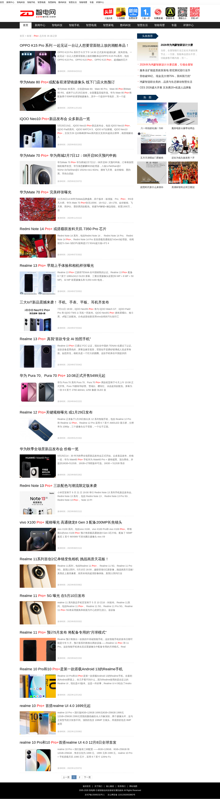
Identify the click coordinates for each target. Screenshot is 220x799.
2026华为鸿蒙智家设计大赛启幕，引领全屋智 (166, 64)
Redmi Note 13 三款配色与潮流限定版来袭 (58, 486)
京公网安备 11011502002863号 (121, 795)
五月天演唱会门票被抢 (151, 157)
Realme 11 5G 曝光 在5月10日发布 (52, 596)
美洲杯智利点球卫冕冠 (183, 187)
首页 (2, 2)
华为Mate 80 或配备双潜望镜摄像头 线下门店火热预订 (67, 82)
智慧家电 (52, 2)
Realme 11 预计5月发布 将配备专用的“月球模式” (63, 632)
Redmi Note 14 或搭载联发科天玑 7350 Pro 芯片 (63, 229)
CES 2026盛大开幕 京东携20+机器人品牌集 (165, 87)
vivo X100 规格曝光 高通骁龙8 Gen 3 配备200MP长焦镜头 (71, 522)
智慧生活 (73, 2)
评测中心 (100, 2)
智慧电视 (41, 2)
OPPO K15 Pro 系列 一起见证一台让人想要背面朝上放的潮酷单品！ (74, 45)
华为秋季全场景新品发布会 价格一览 (49, 449)
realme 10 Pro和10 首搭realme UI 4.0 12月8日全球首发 (68, 742)
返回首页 (87, 786)
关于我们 (98, 786)
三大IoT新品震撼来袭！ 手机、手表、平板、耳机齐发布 (64, 302)
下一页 (87, 777)
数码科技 (62, 2)
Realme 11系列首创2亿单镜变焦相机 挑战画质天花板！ (64, 559)
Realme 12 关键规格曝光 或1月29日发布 (56, 412)
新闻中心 (10, 2)
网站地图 (133, 786)
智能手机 (31, 2)
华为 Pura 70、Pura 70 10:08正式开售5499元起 (62, 376)
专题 (92, 2)
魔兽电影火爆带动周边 (183, 128)
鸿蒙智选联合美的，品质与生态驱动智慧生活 (166, 81)
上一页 (66, 777)
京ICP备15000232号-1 (94, 795)
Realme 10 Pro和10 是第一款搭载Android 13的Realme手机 (71, 669)
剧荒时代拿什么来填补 (151, 187)
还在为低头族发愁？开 (183, 157)
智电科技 (21, 2)
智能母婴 (83, 2)
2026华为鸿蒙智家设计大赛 (177, 45)
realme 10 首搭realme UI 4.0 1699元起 (55, 706)
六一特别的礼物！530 (152, 128)
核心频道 (110, 786)
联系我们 (122, 786)
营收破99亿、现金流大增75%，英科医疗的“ (165, 76)
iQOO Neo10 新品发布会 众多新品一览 (55, 119)
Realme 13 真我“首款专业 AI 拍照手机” (55, 339)
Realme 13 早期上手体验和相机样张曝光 (57, 265)
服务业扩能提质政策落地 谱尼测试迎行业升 (165, 70)
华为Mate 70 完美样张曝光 (45, 192)
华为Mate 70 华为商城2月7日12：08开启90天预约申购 (68, 155)
